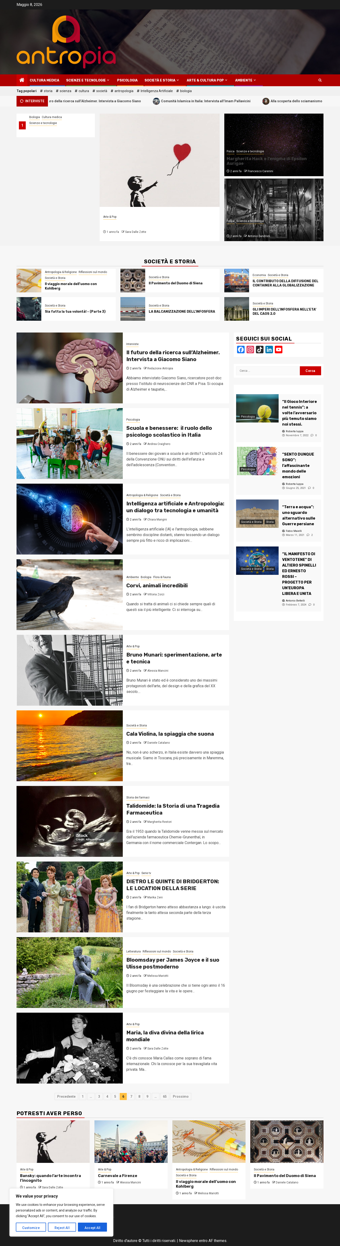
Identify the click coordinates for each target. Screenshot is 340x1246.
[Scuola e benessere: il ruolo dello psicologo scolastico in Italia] (70, 443)
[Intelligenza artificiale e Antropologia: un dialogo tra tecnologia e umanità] (70, 519)
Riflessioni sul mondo (93, 272)
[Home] (22, 80)
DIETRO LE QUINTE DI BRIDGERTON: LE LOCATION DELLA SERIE (172, 885)
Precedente (66, 1096)
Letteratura (133, 951)
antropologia (124, 91)
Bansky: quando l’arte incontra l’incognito (157, 224)
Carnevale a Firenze (117, 1175)
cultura (84, 91)
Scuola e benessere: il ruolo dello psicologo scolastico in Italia (169, 431)
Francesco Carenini (260, 171)
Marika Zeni (155, 897)
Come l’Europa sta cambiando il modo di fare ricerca (56, 131)
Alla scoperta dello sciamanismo (302, 101)
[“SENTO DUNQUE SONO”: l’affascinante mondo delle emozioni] (257, 461)
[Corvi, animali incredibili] (70, 594)
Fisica (230, 151)
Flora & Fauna (162, 577)
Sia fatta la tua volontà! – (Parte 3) (75, 312)
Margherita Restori (159, 822)
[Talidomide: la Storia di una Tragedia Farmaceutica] (70, 821)
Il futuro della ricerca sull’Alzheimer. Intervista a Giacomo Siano (97, 101)
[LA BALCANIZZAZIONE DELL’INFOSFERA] (132, 309)
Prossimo (181, 1096)
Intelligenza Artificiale (157, 91)
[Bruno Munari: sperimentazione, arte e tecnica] (70, 670)
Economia (259, 275)
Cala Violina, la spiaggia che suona (170, 734)
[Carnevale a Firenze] (131, 1141)
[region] (61, 1212)
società (101, 91)
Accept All (93, 1228)
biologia (186, 91)
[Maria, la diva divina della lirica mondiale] (70, 1048)
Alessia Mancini (157, 670)
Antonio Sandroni (259, 236)
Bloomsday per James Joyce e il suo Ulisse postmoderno (172, 963)
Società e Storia (159, 80)
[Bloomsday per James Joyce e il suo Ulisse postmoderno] (70, 972)
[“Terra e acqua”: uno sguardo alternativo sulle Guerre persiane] (257, 513)
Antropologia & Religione (61, 272)
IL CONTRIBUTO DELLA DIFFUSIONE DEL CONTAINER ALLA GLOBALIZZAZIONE (286, 283)
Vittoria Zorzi (155, 594)
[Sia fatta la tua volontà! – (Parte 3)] (29, 309)
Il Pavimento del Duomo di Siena (176, 283)
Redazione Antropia (160, 368)
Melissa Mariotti (157, 975)
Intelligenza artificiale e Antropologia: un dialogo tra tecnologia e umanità (175, 507)
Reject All (62, 1228)
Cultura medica (44, 80)
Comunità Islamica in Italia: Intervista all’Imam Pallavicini (211, 101)
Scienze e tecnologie (86, 80)
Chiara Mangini (157, 519)
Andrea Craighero (158, 444)
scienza (65, 91)
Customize (31, 1228)
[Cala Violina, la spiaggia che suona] (70, 745)
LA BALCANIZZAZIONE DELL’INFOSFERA (182, 312)
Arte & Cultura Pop (205, 80)
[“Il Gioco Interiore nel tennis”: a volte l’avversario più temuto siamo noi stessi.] (257, 408)
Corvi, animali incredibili (157, 585)
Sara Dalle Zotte (135, 232)
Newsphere (188, 1240)
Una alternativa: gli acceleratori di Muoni (270, 228)
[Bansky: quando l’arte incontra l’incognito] (160, 160)
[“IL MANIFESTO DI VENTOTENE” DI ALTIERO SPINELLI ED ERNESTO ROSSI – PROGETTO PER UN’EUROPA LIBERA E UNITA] (257, 560)
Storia (270, 522)
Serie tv (146, 873)
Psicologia (127, 80)
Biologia (34, 117)
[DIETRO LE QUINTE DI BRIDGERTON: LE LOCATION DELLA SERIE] (70, 897)
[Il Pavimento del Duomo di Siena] (132, 280)
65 (165, 1096)
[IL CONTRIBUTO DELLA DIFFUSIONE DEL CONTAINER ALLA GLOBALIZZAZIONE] (236, 280)
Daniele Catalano (158, 742)
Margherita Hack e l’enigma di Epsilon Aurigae (267, 161)
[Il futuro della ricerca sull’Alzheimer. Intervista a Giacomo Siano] (70, 368)
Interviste (132, 344)
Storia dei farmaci (137, 797)
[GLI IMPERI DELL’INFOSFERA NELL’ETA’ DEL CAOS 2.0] (236, 309)
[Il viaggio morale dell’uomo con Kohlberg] (29, 280)
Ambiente (243, 80)
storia (48, 91)
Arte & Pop (109, 216)
